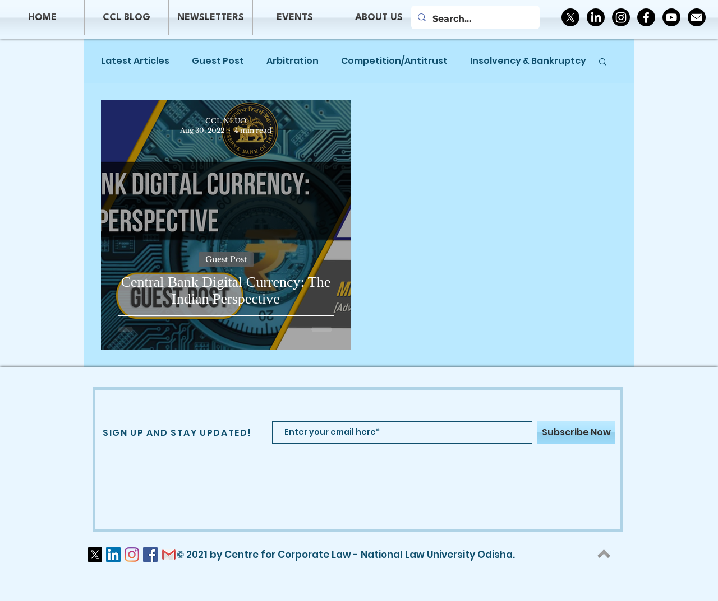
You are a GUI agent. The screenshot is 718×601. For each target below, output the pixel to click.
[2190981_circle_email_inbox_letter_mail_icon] (697, 17)
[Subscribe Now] (576, 432)
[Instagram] (621, 17)
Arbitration (292, 61)
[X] (570, 17)
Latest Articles (135, 61)
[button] (602, 62)
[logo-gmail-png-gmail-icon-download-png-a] (169, 554)
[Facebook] (646, 17)
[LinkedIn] (596, 17)
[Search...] (474, 19)
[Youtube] (671, 17)
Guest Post (218, 61)
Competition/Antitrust (394, 61)
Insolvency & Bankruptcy (528, 61)
